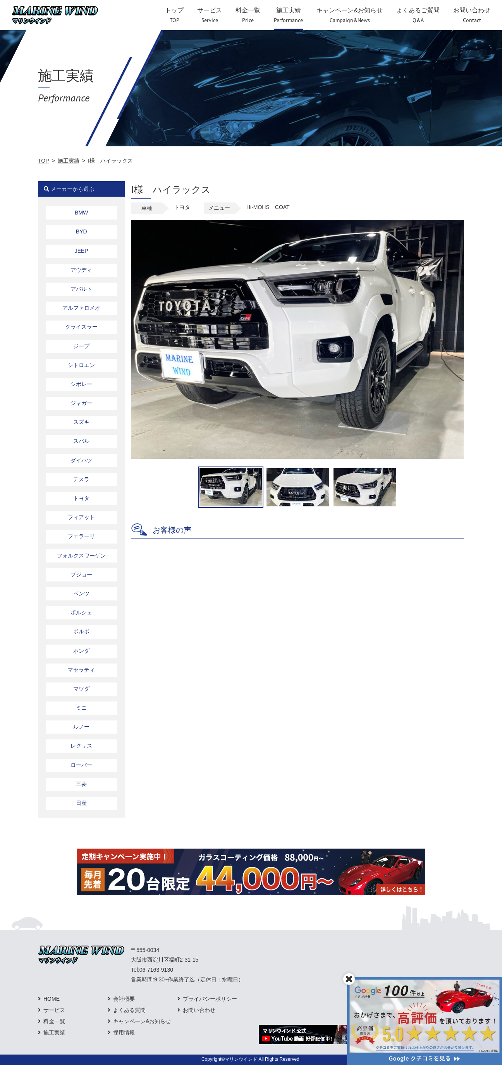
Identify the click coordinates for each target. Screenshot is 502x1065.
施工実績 (68, 161)
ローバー (81, 765)
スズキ (81, 422)
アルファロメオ (81, 308)
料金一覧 (54, 1021)
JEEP (81, 251)
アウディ (81, 270)
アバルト (81, 289)
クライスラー (81, 327)
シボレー (81, 384)
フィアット (81, 517)
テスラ (81, 479)
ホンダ (81, 651)
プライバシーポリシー (210, 999)
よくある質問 (129, 1010)
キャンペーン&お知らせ (142, 1021)
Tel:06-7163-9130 (152, 970)
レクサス (81, 746)
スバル (81, 441)
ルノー (81, 727)
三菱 (81, 784)
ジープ (81, 346)
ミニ (81, 708)
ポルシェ (81, 612)
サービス (54, 1010)
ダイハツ (81, 460)
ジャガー (81, 403)
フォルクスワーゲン (81, 555)
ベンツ (81, 593)
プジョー (81, 574)
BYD (81, 231)
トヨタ (81, 498)
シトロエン (81, 365)
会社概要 (124, 999)
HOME (51, 999)
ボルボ (81, 631)
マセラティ (81, 670)
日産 (81, 803)
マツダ (81, 689)
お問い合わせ (199, 1010)
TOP (43, 161)
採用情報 (124, 1032)
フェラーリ (81, 536)
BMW (81, 212)
